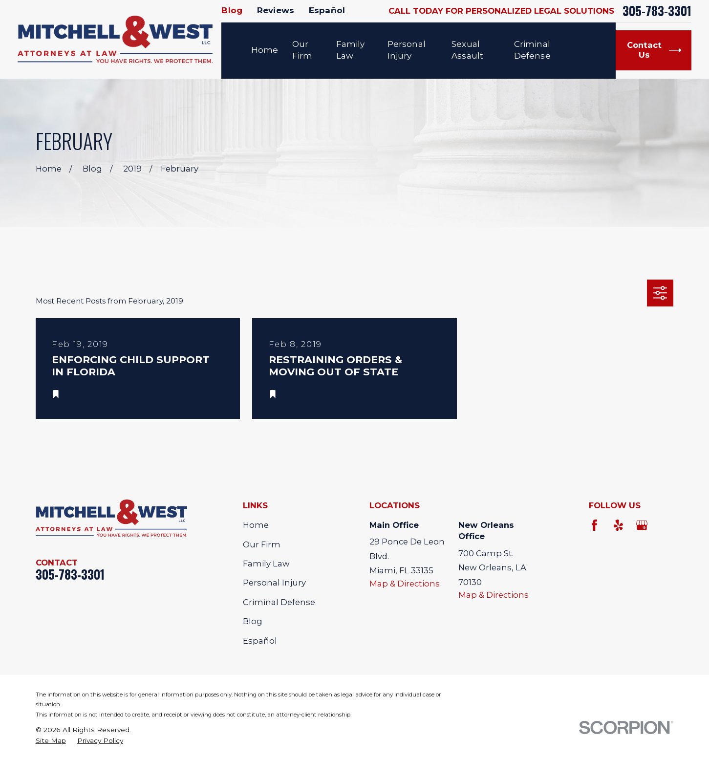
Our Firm (261, 544)
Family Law (266, 563)
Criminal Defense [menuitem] (532, 50)
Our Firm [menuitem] (302, 50)
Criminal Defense (279, 602)
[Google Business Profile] (641, 525)
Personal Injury (274, 582)
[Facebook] (594, 525)
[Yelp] (618, 525)
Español (327, 10)
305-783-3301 (657, 11)
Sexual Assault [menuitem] (467, 50)
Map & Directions (404, 583)
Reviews (275, 10)
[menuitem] (51, 740)
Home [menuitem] (265, 50)
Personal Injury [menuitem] (406, 50)
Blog (231, 10)
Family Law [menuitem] (350, 50)
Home (256, 525)
